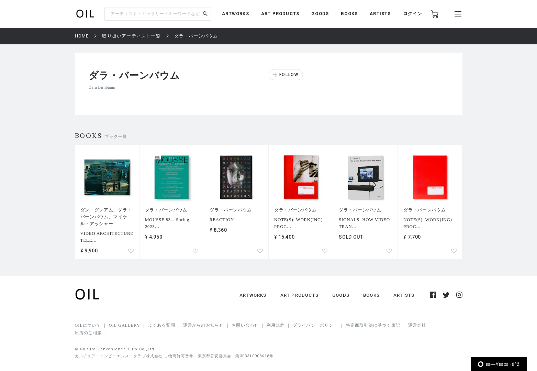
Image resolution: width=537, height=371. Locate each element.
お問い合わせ (245, 325)
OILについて (88, 325)
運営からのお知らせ (203, 325)
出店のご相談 (88, 332)
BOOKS (349, 13)
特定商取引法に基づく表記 (373, 325)
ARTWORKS (235, 13)
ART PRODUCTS (280, 13)
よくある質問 (161, 325)
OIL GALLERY (124, 325)
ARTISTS (380, 13)
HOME (82, 36)
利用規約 (276, 325)
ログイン (413, 13)
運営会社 (417, 325)
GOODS (320, 13)
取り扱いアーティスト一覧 (131, 36)
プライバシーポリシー (315, 325)
